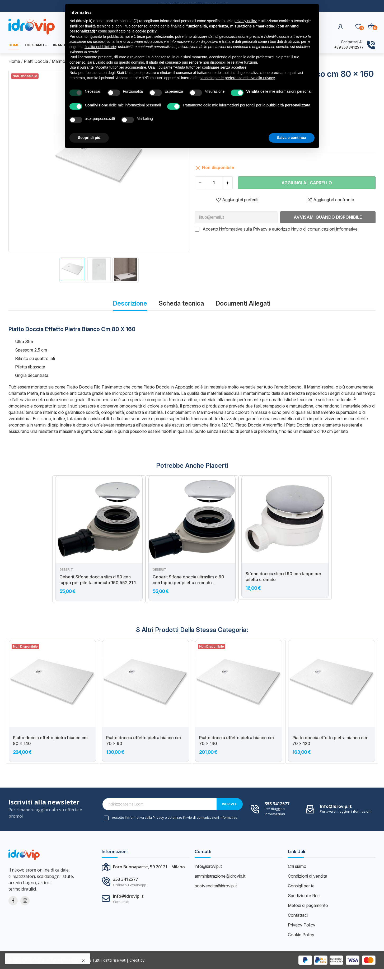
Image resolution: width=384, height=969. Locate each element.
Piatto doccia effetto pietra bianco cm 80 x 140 (50, 740)
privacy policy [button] (246, 21)
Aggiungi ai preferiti (237, 199)
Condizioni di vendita (307, 876)
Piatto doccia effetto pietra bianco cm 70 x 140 (236, 740)
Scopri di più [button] (89, 137)
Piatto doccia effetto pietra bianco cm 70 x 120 (329, 740)
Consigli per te (301, 885)
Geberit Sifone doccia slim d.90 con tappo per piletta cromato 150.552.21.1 (97, 579)
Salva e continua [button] (291, 137)
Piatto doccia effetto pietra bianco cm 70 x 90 (143, 740)
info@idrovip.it (336, 806)
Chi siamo (297, 866)
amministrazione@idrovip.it (220, 876)
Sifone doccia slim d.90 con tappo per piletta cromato (283, 576)
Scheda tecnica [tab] (181, 303)
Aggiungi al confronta (330, 199)
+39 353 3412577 (348, 47)
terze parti (145, 36)
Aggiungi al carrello (307, 182)
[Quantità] (213, 182)
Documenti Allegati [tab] (243, 303)
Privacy (260, 229)
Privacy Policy (301, 925)
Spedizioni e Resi (304, 895)
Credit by (136, 960)
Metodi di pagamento (308, 905)
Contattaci (298, 915)
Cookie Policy (301, 934)
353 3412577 (277, 804)
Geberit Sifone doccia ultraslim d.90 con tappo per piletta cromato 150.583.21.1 (188, 580)
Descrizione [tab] (130, 303)
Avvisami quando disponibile (328, 217)
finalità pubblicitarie (100, 47)
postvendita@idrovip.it (216, 885)
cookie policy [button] (145, 31)
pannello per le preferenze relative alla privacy (237, 78)
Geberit (66, 569)
